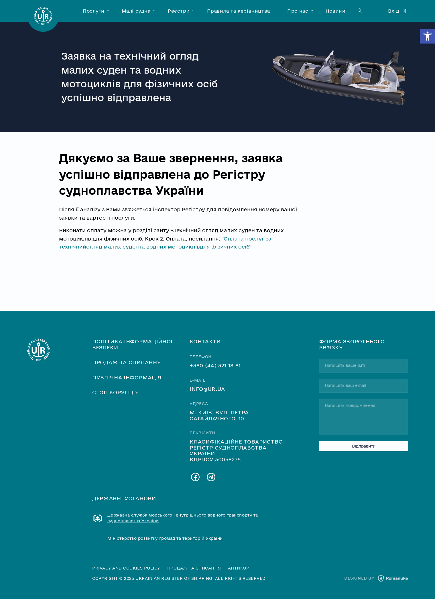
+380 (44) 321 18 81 (215, 365)
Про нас (297, 10)
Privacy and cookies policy (126, 568)
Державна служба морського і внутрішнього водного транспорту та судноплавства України (182, 518)
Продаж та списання (126, 362)
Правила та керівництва (238, 10)
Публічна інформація (127, 377)
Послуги (93, 10)
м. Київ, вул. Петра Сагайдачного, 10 (219, 415)
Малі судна (136, 10)
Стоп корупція (115, 392)
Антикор (238, 568)
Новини (336, 10)
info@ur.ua (207, 389)
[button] (427, 36)
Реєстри (179, 10)
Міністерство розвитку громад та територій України (165, 538)
